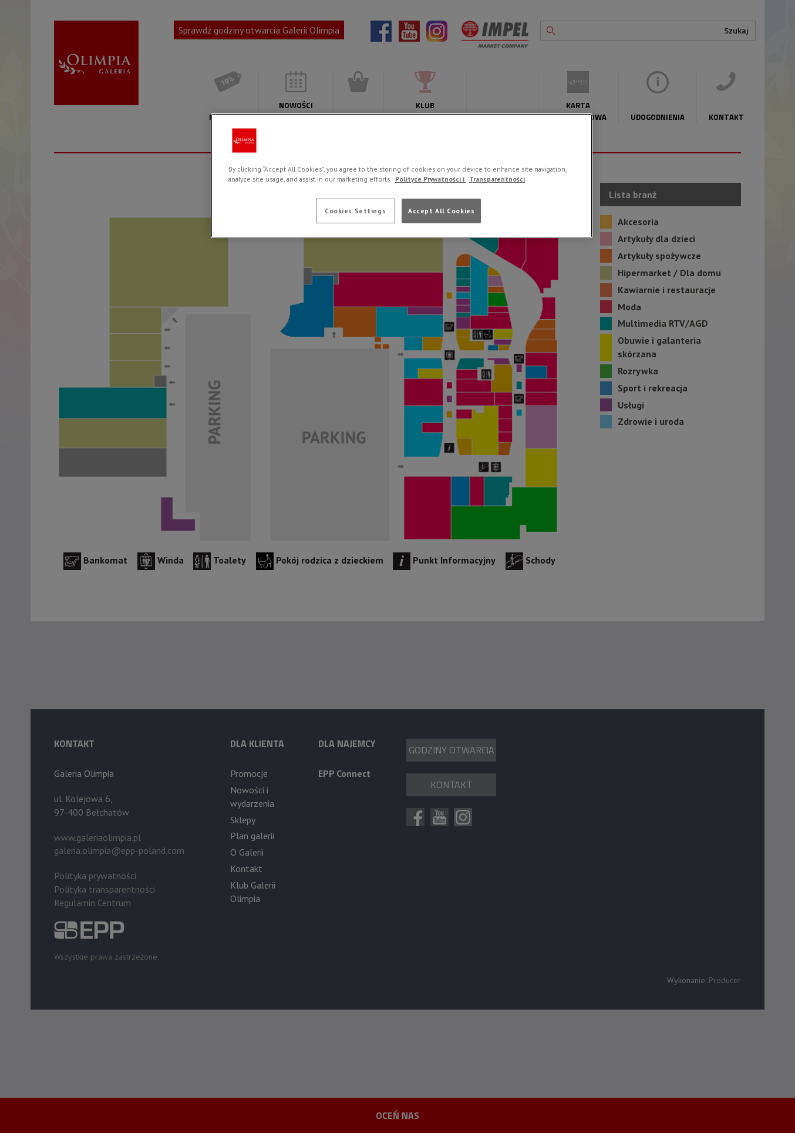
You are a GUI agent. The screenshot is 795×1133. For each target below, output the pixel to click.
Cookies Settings (355, 210)
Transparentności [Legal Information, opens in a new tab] (497, 179)
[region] (401, 175)
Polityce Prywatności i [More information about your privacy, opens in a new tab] (430, 179)
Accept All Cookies (441, 210)
